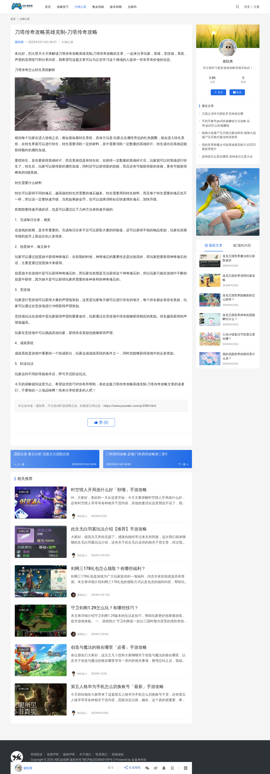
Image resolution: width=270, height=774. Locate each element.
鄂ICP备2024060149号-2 (98, 759)
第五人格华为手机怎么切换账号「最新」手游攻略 (117, 694)
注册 (256, 6)
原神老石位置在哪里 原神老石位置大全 (227, 156)
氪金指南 (99, 6)
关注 (218, 92)
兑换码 (132, 6)
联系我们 (101, 754)
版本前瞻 (116, 6)
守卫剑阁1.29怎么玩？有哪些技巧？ (104, 612)
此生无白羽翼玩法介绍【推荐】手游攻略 (109, 531)
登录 (247, 6)
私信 (237, 92)
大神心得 (81, 6)
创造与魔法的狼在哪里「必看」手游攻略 (109, 653)
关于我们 (85, 754)
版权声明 (69, 754)
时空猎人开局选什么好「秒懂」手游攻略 (109, 490)
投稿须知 (118, 754)
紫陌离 (19, 42)
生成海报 (132, 768)
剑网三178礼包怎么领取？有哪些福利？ (108, 571)
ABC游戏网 (61, 759)
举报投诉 (36, 754)
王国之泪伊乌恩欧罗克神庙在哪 (222, 113)
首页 (48, 6)
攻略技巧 (63, 6)
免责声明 (53, 754)
